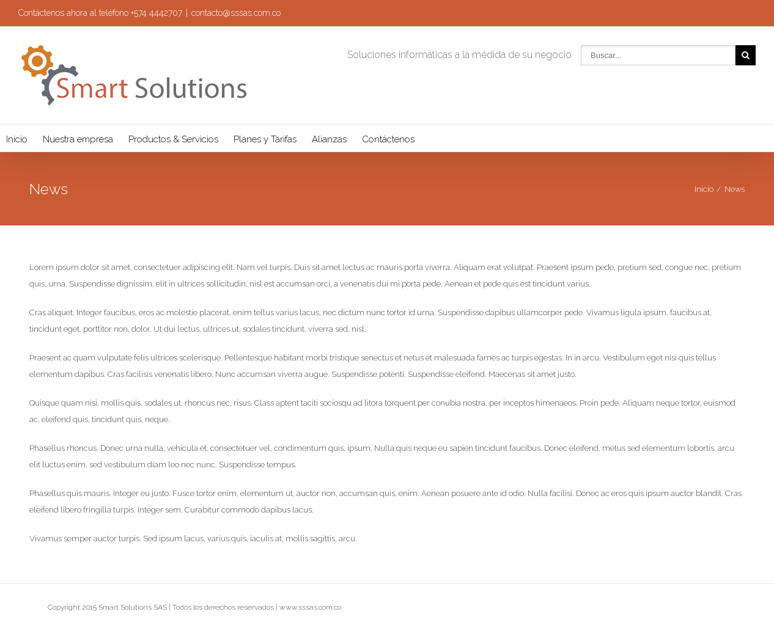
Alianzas (329, 139)
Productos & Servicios (173, 139)
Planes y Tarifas (265, 139)
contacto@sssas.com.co (236, 13)
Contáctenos (388, 139)
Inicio (17, 139)
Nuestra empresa (78, 139)
